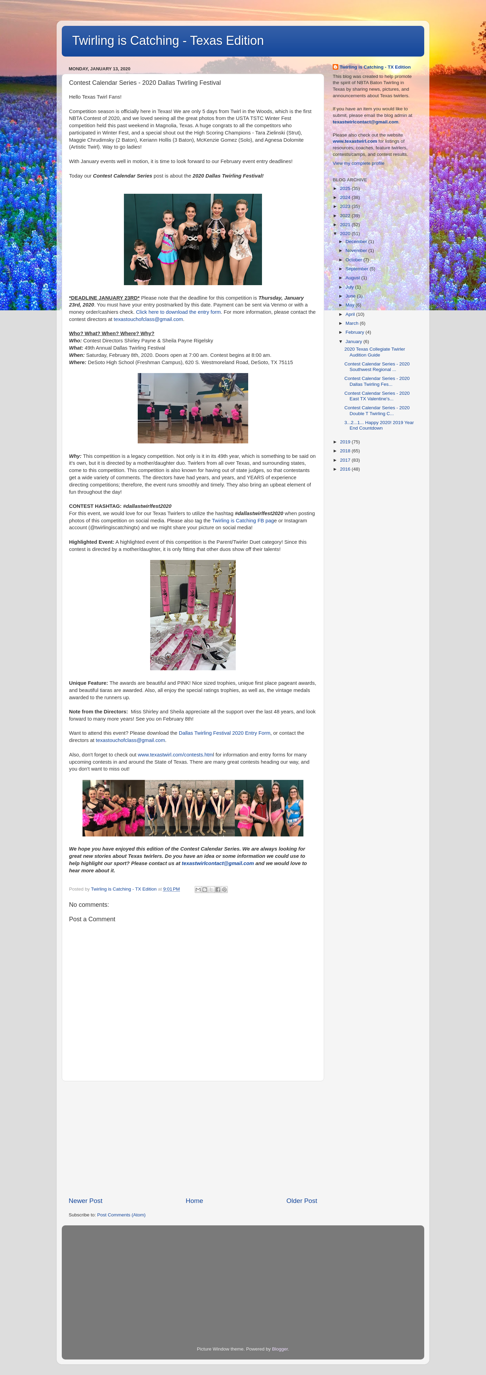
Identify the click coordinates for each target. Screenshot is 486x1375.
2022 (346, 215)
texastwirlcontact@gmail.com (218, 863)
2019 (346, 441)
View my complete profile (359, 163)
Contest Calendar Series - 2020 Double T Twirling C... (377, 410)
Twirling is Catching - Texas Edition (168, 40)
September (358, 268)
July (350, 287)
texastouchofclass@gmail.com (148, 319)
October (354, 259)
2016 (346, 469)
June (351, 296)
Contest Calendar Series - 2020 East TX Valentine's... (377, 396)
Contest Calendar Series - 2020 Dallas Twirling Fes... (377, 381)
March (353, 323)
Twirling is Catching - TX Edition (375, 67)
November (357, 250)
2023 (346, 206)
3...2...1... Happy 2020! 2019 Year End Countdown (379, 425)
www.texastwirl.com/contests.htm (175, 754)
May (351, 305)
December (357, 241)
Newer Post (86, 1200)
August (353, 277)
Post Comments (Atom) (121, 1214)
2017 (346, 460)
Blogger (280, 1349)
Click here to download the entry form (178, 312)
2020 (346, 233)
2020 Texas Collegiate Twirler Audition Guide (374, 352)
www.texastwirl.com (355, 141)
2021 (346, 224)
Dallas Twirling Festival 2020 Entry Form (224, 733)
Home (194, 1200)
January (354, 341)
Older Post (301, 1200)
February (356, 332)
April (351, 314)
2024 (346, 197)
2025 (346, 188)
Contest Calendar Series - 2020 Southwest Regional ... (377, 366)
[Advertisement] (193, 1139)
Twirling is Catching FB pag (243, 520)
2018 (346, 450)
